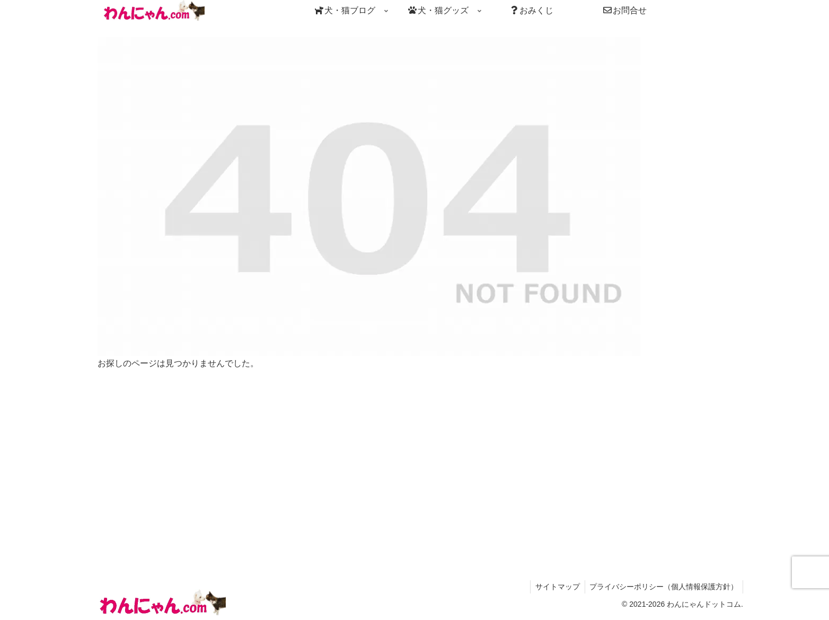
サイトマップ (555, 586)
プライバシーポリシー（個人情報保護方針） (663, 586)
